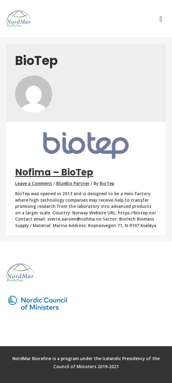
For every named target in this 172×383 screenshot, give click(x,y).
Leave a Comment (33, 183)
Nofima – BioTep (54, 172)
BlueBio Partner (73, 183)
